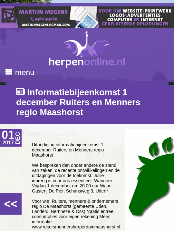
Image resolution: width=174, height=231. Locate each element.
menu (19, 72)
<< (10, 203)
